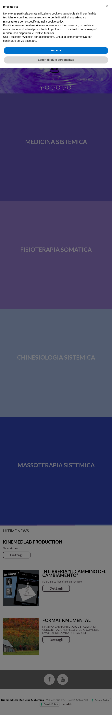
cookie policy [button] (55, 668)
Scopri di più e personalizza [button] (56, 707)
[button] (107, 653)
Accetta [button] (56, 697)
